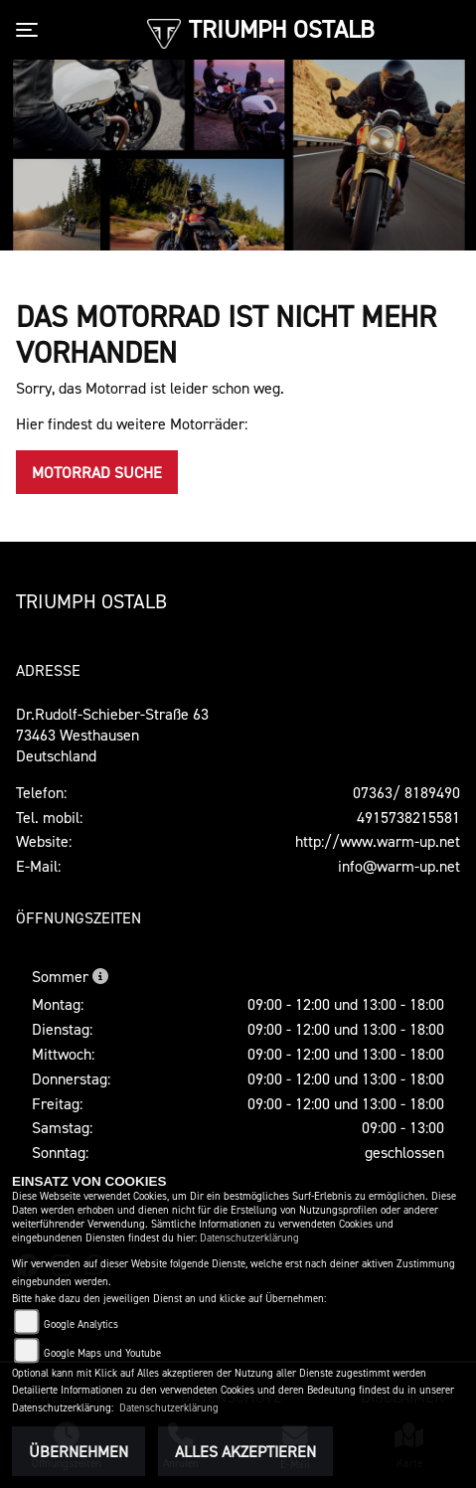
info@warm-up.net (399, 866)
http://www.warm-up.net (377, 841)
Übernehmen (78, 1451)
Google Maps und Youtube (102, 1353)
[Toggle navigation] (31, 30)
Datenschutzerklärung (249, 1238)
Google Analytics (81, 1324)
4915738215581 (408, 817)
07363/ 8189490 (406, 792)
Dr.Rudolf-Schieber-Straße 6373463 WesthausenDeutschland (112, 734)
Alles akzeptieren (245, 1451)
